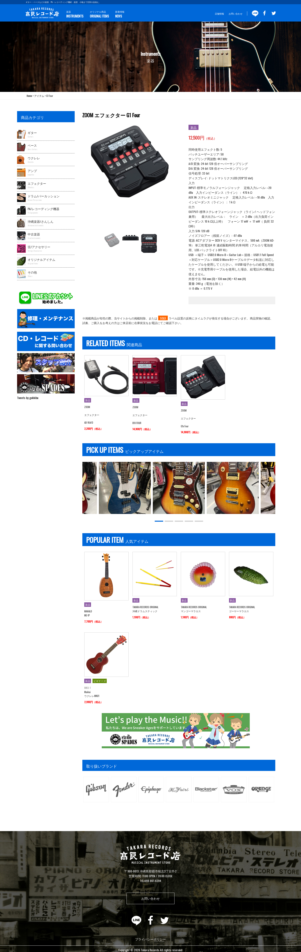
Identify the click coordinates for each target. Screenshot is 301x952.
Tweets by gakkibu (27, 397)
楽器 (74, 14)
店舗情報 (219, 13)
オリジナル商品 (98, 14)
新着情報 (119, 14)
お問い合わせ (235, 13)
